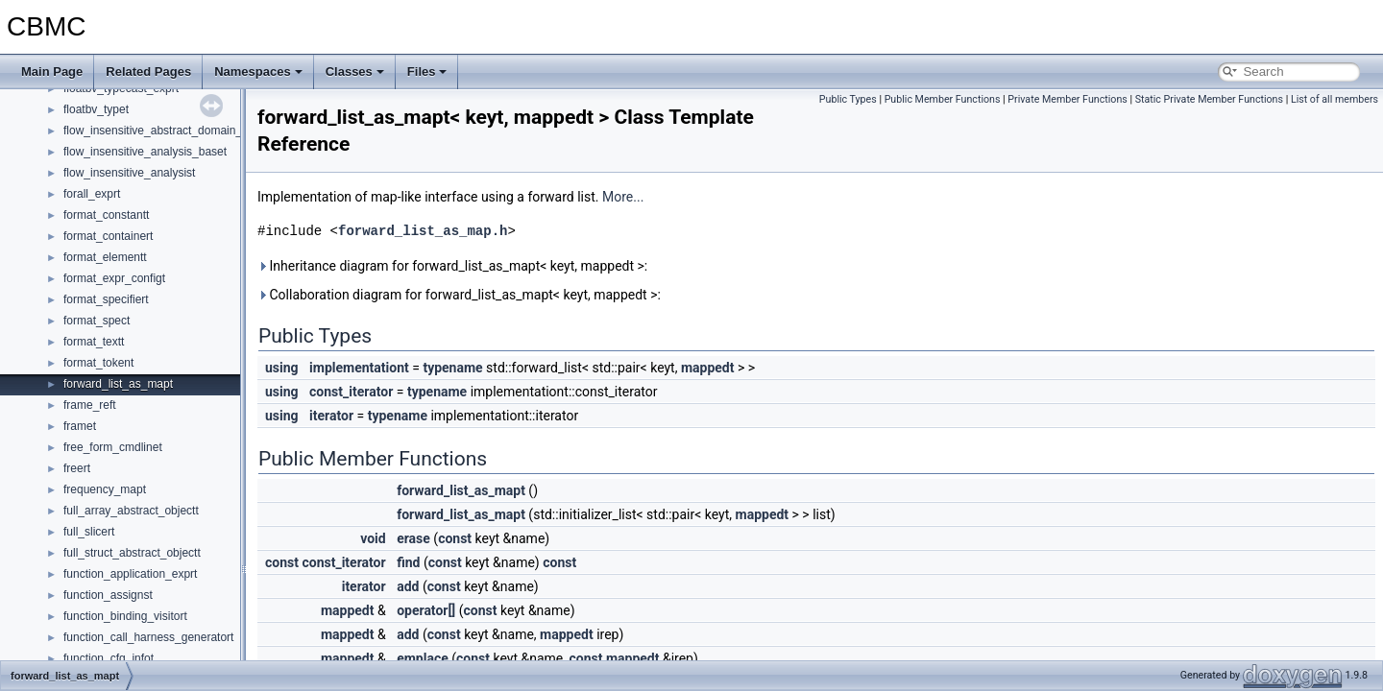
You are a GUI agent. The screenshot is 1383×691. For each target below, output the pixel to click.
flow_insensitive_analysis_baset (145, 151)
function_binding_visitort (125, 616)
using (282, 367)
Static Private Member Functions (1209, 99)
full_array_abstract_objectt (131, 510)
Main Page (52, 71)
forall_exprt (91, 194)
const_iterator (351, 391)
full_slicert (88, 531)
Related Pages (148, 71)
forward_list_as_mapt (118, 384)
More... (622, 196)
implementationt (359, 367)
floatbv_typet (96, 109)
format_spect (96, 320)
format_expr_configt (114, 278)
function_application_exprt (130, 574)
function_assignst (108, 595)
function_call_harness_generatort (148, 637)
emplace (423, 658)
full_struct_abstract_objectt (132, 553)
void (372, 538)
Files (427, 71)
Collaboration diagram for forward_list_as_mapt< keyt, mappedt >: (459, 294)
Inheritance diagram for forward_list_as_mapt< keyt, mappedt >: (452, 266)
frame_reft (89, 405)
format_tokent (98, 362)
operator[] (426, 610)
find (408, 562)
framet (79, 426)
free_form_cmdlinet (112, 447)
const (455, 538)
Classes (355, 71)
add (408, 586)
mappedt (708, 367)
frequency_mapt (104, 489)
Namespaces (258, 71)
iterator (331, 415)
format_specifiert (106, 299)
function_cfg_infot (108, 658)
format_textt (93, 341)
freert (76, 468)
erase (413, 538)
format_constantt (106, 215)
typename (452, 367)
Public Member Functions (943, 99)
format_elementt (105, 257)
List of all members (1334, 99)
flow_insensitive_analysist (129, 172)
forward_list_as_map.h (422, 231)
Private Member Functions (1067, 99)
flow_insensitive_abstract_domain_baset (166, 130)
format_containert (108, 236)
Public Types (848, 99)
